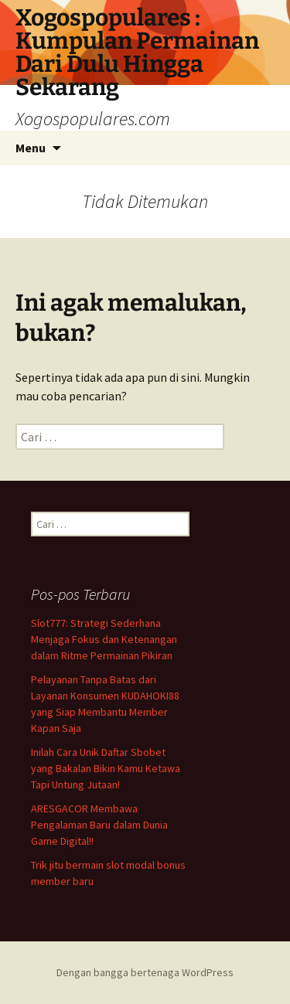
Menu (30, 147)
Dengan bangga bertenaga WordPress (145, 972)
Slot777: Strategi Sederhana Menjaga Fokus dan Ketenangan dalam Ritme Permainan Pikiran (104, 639)
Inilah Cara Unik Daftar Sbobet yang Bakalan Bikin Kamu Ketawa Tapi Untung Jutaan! (105, 768)
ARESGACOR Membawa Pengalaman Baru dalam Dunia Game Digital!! (99, 824)
